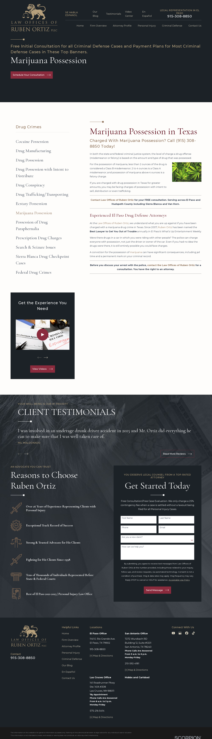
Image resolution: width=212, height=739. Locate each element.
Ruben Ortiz (165, 227)
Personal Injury (71, 652)
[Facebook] (186, 633)
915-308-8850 (179, 16)
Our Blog (67, 665)
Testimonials (113, 13)
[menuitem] (42, 141)
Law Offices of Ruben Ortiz (113, 223)
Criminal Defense (72, 659)
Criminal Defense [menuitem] (172, 25)
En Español (68, 671)
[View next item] (46, 357)
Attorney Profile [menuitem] (122, 25)
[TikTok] (193, 633)
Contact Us (68, 678)
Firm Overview (70, 639)
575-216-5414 (97, 710)
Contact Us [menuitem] (194, 25)
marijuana (136, 252)
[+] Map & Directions (101, 655)
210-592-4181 (132, 663)
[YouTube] (173, 633)
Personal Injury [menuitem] (147, 25)
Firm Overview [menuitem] (98, 25)
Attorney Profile (71, 646)
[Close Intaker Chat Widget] (203, 650)
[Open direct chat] (197, 650)
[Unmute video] (162, 650)
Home (65, 633)
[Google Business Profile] (180, 633)
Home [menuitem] (80, 25)
